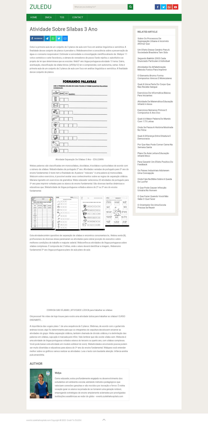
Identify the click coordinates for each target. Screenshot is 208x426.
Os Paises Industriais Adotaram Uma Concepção (153, 171)
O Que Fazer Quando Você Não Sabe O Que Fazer (153, 197)
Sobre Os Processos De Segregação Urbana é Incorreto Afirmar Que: (153, 41)
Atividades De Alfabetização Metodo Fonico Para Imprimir (152, 68)
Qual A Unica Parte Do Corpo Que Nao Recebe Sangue (154, 85)
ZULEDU (40, 7)
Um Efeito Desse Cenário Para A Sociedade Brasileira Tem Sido (154, 51)
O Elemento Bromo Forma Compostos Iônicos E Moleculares (155, 77)
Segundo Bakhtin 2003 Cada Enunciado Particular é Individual (154, 59)
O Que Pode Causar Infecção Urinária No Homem (152, 189)
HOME (33, 17)
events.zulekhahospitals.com (38, 420)
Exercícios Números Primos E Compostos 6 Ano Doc (152, 111)
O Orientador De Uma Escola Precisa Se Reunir (152, 206)
